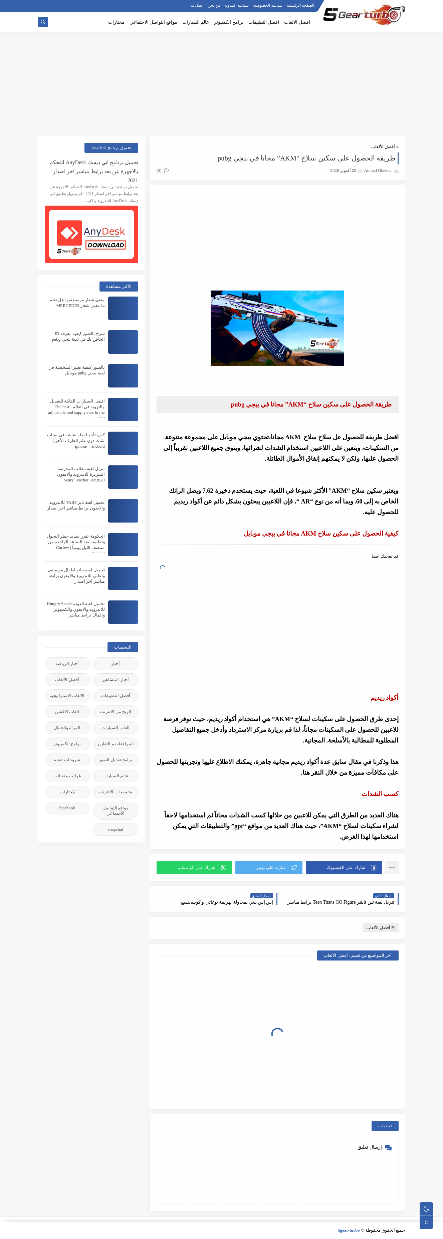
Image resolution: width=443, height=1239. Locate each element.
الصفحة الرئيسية (300, 5)
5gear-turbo (349, 1230)
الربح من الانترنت (115, 711)
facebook (67, 807)
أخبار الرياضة (67, 663)
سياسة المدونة (237, 5)
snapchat (115, 829)
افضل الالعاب (297, 22)
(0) (163, 170)
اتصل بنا (196, 5)
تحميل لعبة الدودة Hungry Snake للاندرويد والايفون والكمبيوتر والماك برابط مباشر (76, 609)
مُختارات (67, 791)
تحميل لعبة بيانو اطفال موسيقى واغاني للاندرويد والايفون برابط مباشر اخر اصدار (76, 575)
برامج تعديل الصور (115, 759)
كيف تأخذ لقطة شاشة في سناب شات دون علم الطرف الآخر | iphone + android (75, 440)
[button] (344, 867)
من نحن (214, 5)
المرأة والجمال (67, 727)
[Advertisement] (221, 84)
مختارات (116, 22)
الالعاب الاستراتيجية (67, 695)
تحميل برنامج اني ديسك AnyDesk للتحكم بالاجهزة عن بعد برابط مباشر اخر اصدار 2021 (93, 170)
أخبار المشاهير (115, 679)
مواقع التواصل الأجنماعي (115, 810)
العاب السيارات (115, 727)
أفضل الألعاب (383, 146)
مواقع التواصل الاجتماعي (153, 22)
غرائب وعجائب (66, 775)
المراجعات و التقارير (115, 743)
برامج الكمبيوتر (228, 22)
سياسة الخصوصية (267, 5)
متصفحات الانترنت (115, 791)
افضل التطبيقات (263, 22)
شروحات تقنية (67, 759)
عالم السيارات (195, 22)
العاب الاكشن (67, 711)
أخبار (115, 663)
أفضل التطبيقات (115, 695)
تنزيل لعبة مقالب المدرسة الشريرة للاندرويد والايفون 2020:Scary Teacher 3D (81, 474)
